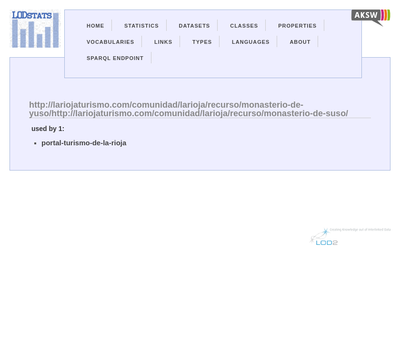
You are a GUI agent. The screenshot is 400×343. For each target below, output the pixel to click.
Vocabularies (110, 42)
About (300, 42)
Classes (244, 26)
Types (202, 42)
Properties (297, 26)
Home (95, 26)
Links (163, 42)
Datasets (194, 26)
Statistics (141, 26)
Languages (251, 42)
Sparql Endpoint (115, 58)
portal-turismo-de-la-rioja (83, 143)
